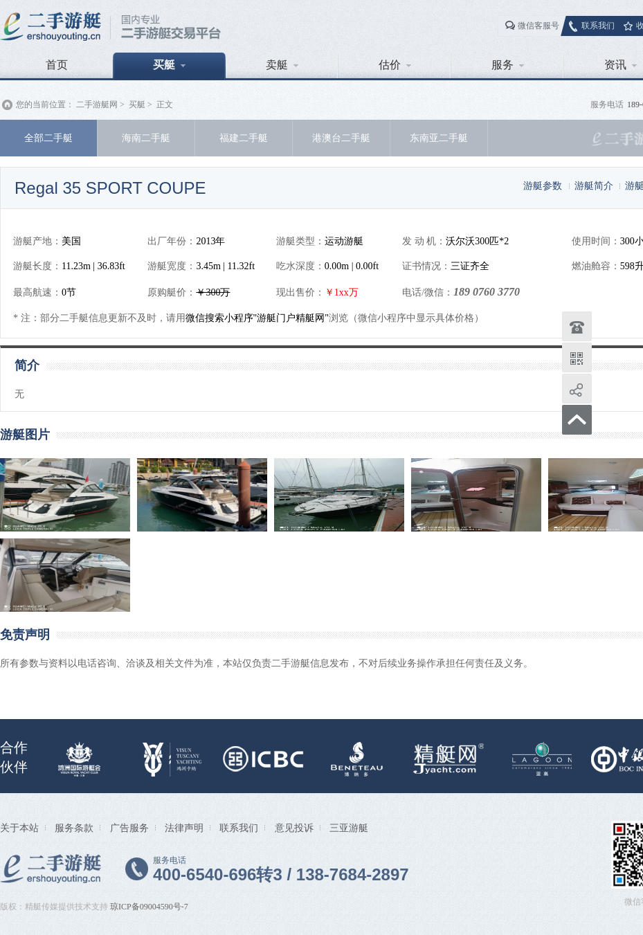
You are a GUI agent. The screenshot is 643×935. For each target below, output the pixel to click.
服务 (507, 65)
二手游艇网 (97, 104)
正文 (164, 104)
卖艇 (282, 65)
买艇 (169, 65)
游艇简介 (593, 185)
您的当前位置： (45, 104)
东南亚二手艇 (439, 137)
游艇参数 (542, 185)
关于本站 (19, 827)
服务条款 (74, 827)
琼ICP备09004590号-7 (149, 906)
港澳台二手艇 (341, 137)
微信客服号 (538, 25)
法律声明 (184, 827)
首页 (57, 65)
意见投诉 (294, 827)
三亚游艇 (348, 827)
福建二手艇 (243, 137)
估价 (395, 65)
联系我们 (598, 25)
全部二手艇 (48, 137)
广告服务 (129, 827)
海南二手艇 (146, 137)
